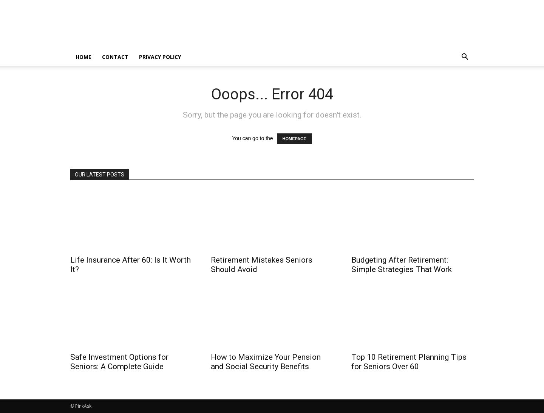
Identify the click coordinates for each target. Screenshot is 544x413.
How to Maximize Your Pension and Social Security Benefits (266, 362)
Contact (115, 56)
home (83, 56)
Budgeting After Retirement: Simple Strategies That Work (401, 264)
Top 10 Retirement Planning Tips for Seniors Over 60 (409, 362)
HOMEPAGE (294, 138)
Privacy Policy (160, 56)
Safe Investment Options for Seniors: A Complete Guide (119, 362)
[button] (465, 57)
